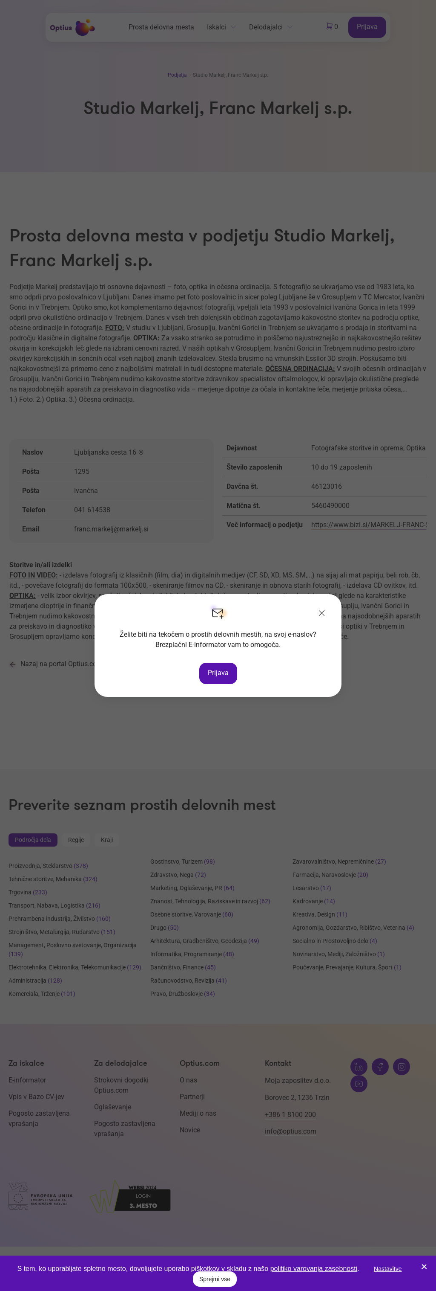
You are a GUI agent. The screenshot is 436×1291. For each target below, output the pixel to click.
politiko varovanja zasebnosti (314, 1268)
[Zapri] (322, 614)
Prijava (218, 673)
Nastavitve (388, 1268)
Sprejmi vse (214, 1279)
